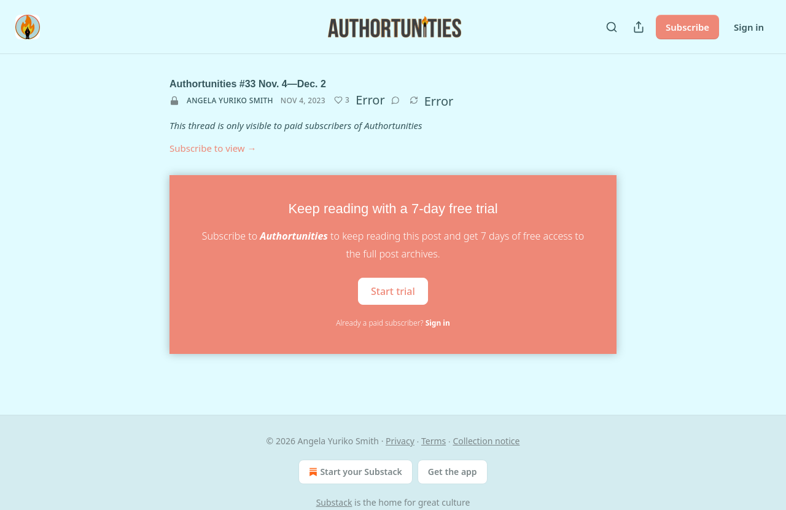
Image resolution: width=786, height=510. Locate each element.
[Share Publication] (638, 27)
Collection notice (486, 441)
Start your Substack (354, 472)
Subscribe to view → (213, 148)
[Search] (611, 27)
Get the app (452, 471)
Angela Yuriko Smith (230, 100)
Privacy (400, 441)
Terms (433, 441)
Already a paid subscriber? (392, 323)
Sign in (749, 27)
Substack (334, 502)
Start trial (393, 291)
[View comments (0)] (395, 100)
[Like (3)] (341, 100)
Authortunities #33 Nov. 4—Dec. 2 (247, 84)
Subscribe (687, 27)
